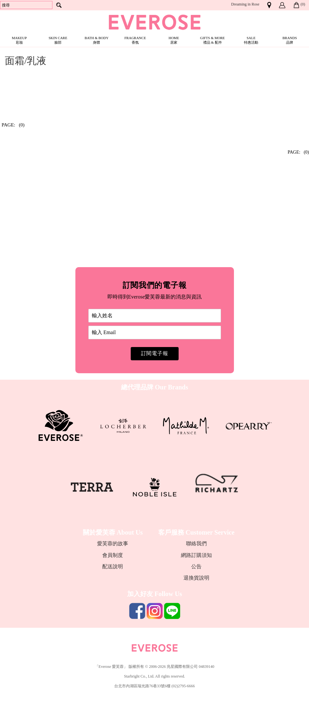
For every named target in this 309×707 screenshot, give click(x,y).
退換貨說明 (196, 578)
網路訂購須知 (196, 555)
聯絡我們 (196, 543)
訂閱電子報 (154, 353)
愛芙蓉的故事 (112, 543)
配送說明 (112, 566)
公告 (196, 566)
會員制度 (112, 555)
